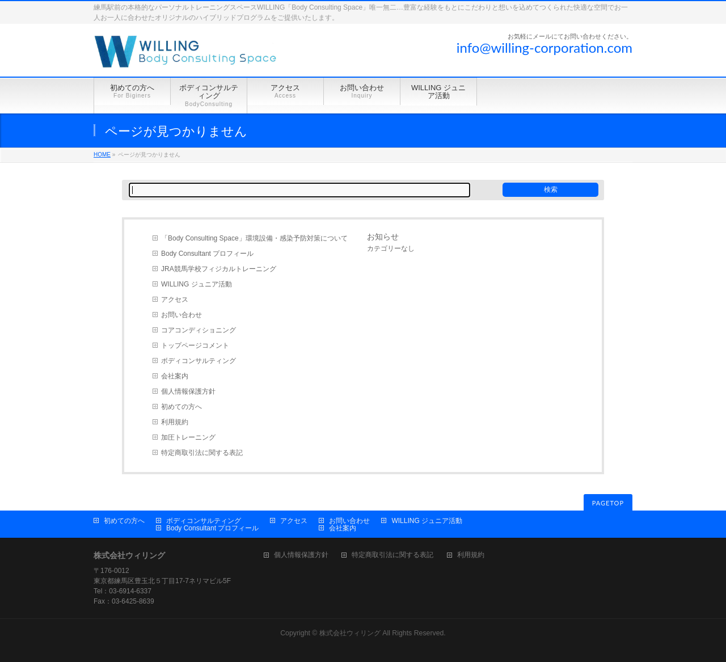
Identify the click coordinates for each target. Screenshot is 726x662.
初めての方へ (181, 407)
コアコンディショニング (198, 330)
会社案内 (174, 376)
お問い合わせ (181, 315)
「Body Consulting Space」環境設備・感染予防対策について (254, 238)
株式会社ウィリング (350, 633)
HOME (102, 154)
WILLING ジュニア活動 (196, 284)
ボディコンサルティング (198, 361)
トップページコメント (195, 345)
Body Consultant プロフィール (207, 254)
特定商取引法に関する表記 (202, 453)
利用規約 (174, 422)
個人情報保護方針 (188, 391)
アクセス (174, 299)
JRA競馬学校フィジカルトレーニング (218, 269)
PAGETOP (608, 503)
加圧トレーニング (188, 437)
